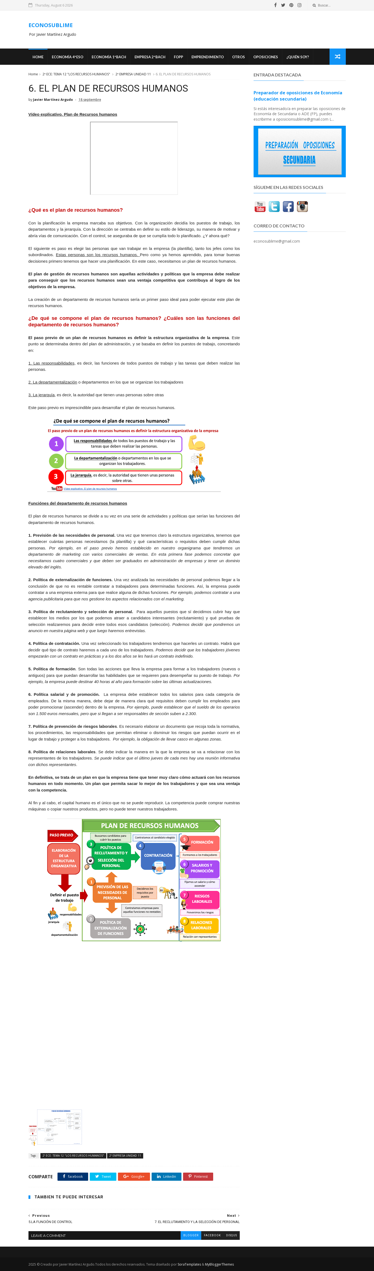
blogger (191, 1235)
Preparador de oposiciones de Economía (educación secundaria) (298, 96)
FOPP (178, 57)
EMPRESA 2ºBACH (150, 57)
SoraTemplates (189, 1264)
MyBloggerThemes (219, 1264)
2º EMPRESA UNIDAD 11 (133, 74)
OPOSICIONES (265, 57)
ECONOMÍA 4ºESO (67, 57)
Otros (238, 57)
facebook (212, 1235)
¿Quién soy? (297, 57)
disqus (231, 1235)
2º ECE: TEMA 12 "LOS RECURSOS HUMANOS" (76, 74)
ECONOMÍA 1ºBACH (109, 57)
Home (38, 57)
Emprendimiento (207, 57)
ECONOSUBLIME (50, 25)
